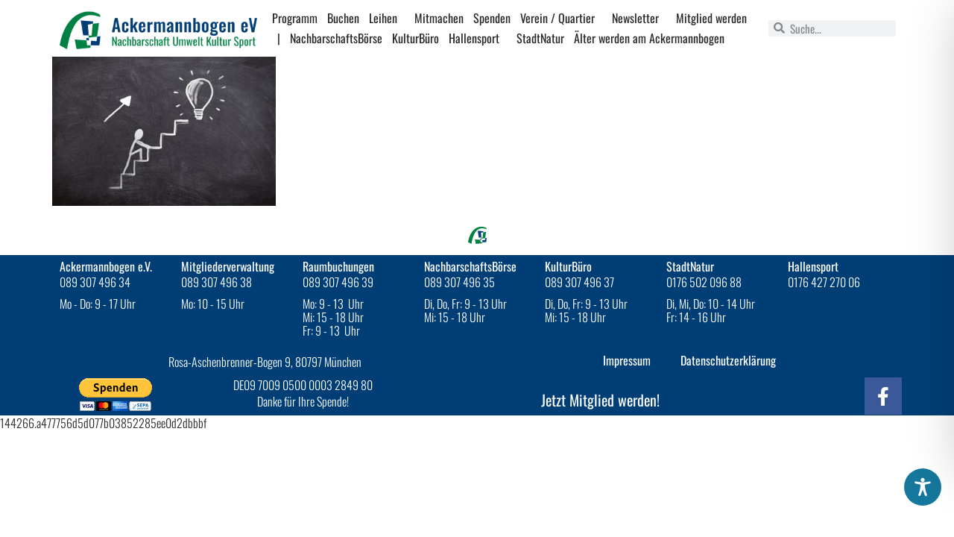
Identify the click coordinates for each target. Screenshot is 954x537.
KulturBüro (415, 38)
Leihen (387, 18)
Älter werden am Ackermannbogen (649, 38)
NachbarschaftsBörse (336, 38)
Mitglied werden (711, 18)
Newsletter (639, 18)
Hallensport (478, 38)
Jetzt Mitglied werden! (600, 400)
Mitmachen (439, 18)
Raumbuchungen (338, 266)
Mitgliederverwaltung (227, 266)
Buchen (343, 18)
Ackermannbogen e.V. (106, 266)
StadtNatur (540, 38)
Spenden (492, 18)
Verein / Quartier (561, 18)
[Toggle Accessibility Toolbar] (923, 487)
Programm (295, 18)
